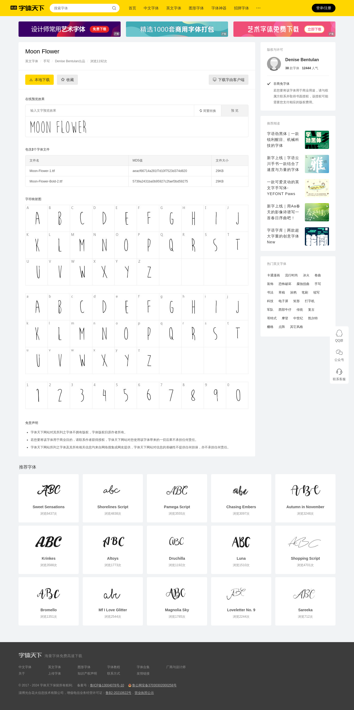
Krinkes (48, 558)
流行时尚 (291, 275)
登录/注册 (323, 8)
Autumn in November (305, 507)
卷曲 (318, 275)
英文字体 (173, 8)
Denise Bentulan (302, 59)
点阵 (282, 327)
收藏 (70, 80)
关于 (22, 673)
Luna (241, 558)
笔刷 (305, 292)
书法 (270, 292)
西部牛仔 (285, 310)
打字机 (310, 301)
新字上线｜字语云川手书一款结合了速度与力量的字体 (283, 164)
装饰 (270, 284)
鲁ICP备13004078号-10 (107, 685)
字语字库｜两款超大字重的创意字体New (283, 236)
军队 (270, 310)
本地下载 (42, 80)
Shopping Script (305, 558)
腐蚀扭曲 (303, 284)
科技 (270, 301)
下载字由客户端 (231, 80)
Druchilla (177, 558)
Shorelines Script (112, 507)
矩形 (296, 301)
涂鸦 (293, 292)
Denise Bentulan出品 (70, 61)
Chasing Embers (241, 507)
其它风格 (296, 327)
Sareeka (305, 610)
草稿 (282, 292)
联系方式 (113, 673)
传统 (300, 310)
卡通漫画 (273, 275)
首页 (132, 8)
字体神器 (218, 8)
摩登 (285, 318)
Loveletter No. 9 (241, 610)
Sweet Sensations (48, 507)
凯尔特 (313, 318)
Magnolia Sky (177, 610)
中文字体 (151, 8)
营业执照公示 (144, 693)
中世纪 (298, 318)
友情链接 (143, 673)
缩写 (316, 292)
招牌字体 (241, 8)
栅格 (270, 327)
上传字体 (54, 673)
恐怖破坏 (285, 284)
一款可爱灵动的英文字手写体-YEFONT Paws (283, 188)
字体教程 (113, 667)
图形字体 (196, 8)
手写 (46, 61)
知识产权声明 (87, 673)
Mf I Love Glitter (113, 610)
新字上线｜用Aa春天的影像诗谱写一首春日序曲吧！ (283, 212)
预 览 (234, 110)
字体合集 (143, 667)
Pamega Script (177, 507)
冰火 (306, 275)
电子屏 (283, 301)
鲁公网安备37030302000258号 (154, 685)
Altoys (113, 558)
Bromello (49, 610)
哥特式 (272, 318)
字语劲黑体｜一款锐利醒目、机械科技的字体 (283, 139)
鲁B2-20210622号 (118, 693)
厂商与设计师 (176, 667)
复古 (311, 310)
